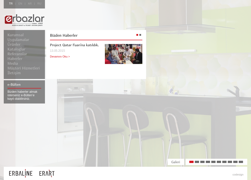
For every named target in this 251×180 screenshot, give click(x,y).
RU (39, 3)
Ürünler (13, 44)
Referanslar (17, 54)
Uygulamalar (18, 39)
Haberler (14, 58)
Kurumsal (15, 34)
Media (12, 63)
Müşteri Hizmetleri (23, 68)
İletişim (14, 72)
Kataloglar (16, 49)
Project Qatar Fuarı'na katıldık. (74, 45)
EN (20, 3)
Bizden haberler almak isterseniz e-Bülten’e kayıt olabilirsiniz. (22, 95)
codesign (238, 174)
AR (30, 3)
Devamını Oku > (60, 56)
